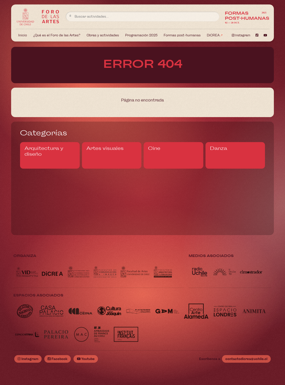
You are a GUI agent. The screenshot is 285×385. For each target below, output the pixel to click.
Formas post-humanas (182, 35)
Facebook (57, 359)
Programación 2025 (141, 35)
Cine (154, 148)
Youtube (86, 359)
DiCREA (213, 35)
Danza (218, 148)
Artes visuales (105, 148)
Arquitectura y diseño (43, 151)
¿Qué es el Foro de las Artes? (56, 35)
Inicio (22, 35)
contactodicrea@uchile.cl (246, 359)
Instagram (241, 35)
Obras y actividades (103, 35)
